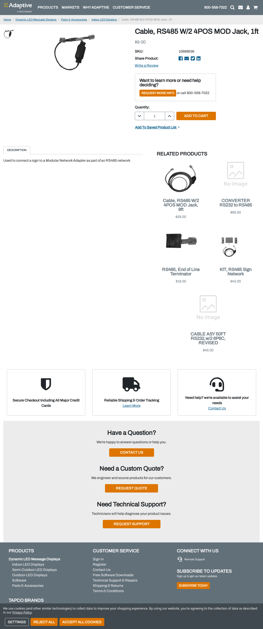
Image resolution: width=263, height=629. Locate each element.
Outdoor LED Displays (29, 575)
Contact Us (217, 408)
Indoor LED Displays (28, 564)
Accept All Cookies (81, 622)
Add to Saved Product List (156, 127)
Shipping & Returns (108, 585)
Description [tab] (16, 150)
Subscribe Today (193, 585)
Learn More (132, 405)
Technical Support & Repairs (115, 580)
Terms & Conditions (108, 591)
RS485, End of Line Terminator (181, 271)
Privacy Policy (22, 612)
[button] (232, 7)
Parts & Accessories (28, 585)
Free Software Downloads (113, 575)
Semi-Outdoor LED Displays (34, 570)
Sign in (98, 559)
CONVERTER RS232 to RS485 (235, 202)
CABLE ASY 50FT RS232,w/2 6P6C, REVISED (208, 338)
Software (19, 580)
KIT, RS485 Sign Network (236, 271)
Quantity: (142, 107)
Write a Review (146, 65)
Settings (17, 622)
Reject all (44, 622)
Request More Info (157, 93)
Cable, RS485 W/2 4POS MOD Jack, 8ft (181, 205)
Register (99, 564)
